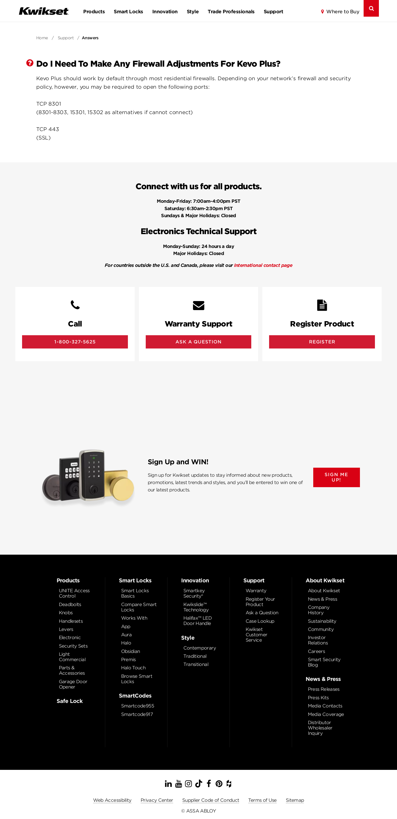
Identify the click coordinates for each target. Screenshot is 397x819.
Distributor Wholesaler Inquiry (320, 728)
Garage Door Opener (73, 684)
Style (193, 11)
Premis (128, 659)
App (125, 626)
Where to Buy (342, 11)
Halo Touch (133, 667)
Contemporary (199, 648)
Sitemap (295, 800)
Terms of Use (262, 800)
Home (42, 38)
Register (322, 342)
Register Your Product (260, 601)
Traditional (195, 656)
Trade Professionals (231, 11)
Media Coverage (326, 714)
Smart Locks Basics (135, 593)
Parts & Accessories (72, 670)
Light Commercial (72, 657)
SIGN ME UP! (336, 477)
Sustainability (322, 621)
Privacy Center (157, 800)
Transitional (195, 664)
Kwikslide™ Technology (196, 607)
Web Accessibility (112, 800)
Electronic (70, 637)
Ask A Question (198, 342)
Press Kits (318, 697)
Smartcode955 (137, 706)
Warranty (256, 590)
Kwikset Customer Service (256, 635)
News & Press (322, 599)
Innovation (165, 11)
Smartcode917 (137, 714)
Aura (126, 634)
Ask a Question (262, 612)
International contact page (263, 265)
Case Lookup (260, 621)
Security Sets (73, 646)
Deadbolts (70, 604)
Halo (126, 643)
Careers (316, 651)
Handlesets (71, 621)
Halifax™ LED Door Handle (197, 620)
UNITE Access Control (74, 593)
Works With (134, 618)
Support (273, 11)
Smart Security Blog (324, 662)
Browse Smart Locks (136, 679)
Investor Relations (318, 640)
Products (94, 11)
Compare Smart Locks (139, 607)
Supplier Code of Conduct (210, 800)
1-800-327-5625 (74, 342)
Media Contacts (325, 706)
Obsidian (130, 651)
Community (321, 629)
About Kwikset (324, 590)
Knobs (66, 612)
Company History (319, 610)
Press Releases (324, 689)
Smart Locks (128, 11)
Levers (66, 629)
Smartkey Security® (194, 593)
